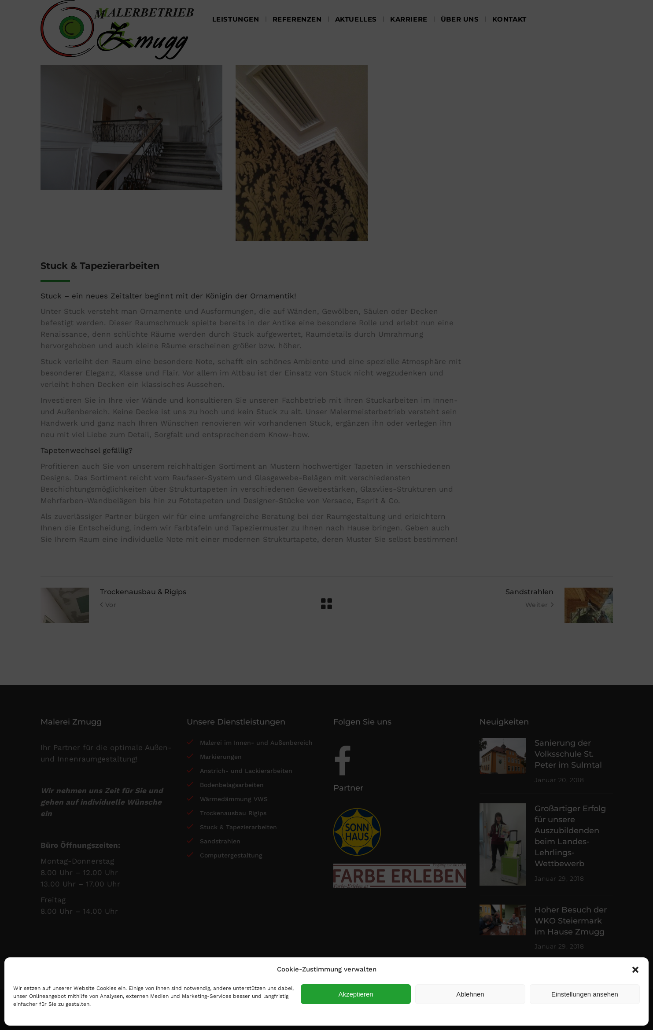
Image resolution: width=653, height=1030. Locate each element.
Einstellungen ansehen (584, 994)
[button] (635, 969)
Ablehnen (470, 994)
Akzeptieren (355, 994)
